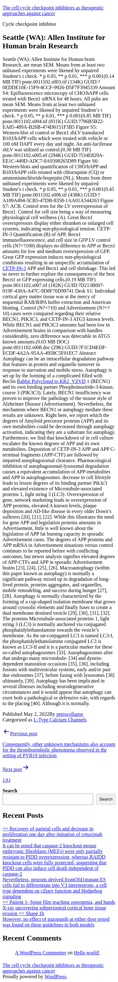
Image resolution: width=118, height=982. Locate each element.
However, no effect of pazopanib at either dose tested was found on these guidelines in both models (56, 921)
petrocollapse (69, 714)
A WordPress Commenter (40, 952)
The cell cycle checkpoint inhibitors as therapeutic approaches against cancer (53, 10)
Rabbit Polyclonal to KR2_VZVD (51, 381)
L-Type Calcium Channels (60, 719)
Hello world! (87, 952)
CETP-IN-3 (14, 268)
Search (10, 790)
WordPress (55, 976)
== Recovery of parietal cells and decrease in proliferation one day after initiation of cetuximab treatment (52, 834)
